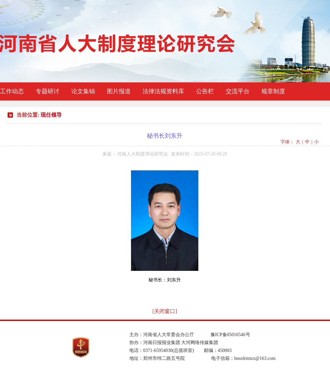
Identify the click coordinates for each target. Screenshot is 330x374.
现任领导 (51, 115)
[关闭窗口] (164, 311)
